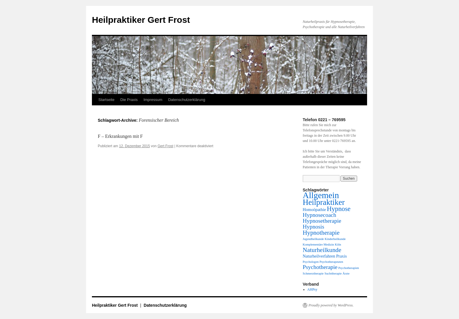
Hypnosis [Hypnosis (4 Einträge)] (313, 227)
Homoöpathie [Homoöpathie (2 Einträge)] (314, 209)
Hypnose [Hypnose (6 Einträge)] (339, 208)
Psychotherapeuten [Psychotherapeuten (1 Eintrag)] (331, 261)
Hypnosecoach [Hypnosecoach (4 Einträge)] (319, 215)
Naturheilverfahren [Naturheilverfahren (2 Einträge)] (319, 256)
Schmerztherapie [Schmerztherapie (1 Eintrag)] (313, 273)
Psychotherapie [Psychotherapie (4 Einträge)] (320, 267)
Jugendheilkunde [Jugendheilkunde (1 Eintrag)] (313, 239)
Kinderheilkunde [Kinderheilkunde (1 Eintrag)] (335, 239)
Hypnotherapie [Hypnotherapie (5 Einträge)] (321, 232)
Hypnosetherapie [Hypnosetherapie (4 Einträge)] (322, 221)
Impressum (152, 99)
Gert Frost (165, 146)
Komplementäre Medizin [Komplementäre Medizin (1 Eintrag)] (318, 244)
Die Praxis (129, 99)
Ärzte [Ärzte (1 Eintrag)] (346, 273)
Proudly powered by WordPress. (331, 305)
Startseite (106, 99)
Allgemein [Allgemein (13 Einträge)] (321, 195)
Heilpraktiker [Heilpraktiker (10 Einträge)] (324, 202)
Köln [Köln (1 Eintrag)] (338, 244)
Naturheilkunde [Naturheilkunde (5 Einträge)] (322, 249)
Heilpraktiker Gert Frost (141, 20)
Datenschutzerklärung (186, 99)
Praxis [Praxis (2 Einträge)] (341, 256)
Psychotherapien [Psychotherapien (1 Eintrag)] (348, 268)
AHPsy (312, 289)
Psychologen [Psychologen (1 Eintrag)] (310, 261)
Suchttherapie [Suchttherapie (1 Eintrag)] (333, 273)
